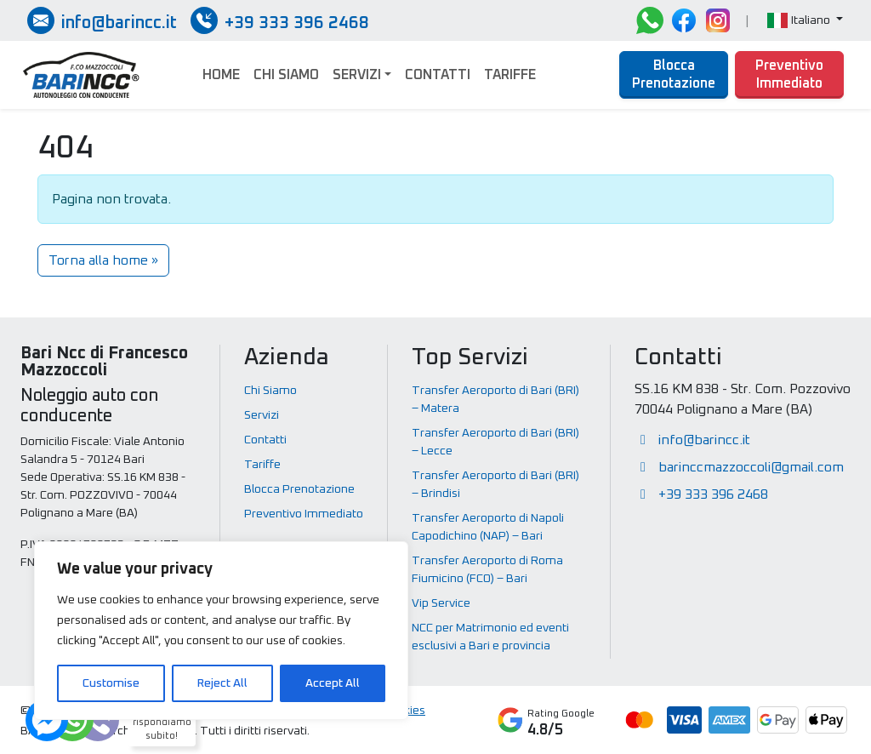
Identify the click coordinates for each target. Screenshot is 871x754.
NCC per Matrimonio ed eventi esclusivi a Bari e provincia (490, 637)
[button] (805, 21)
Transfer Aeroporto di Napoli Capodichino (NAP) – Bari (488, 527)
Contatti (437, 75)
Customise (111, 683)
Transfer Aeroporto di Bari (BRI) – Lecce (495, 442)
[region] (221, 630)
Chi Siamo (286, 75)
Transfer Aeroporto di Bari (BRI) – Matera (495, 399)
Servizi (357, 75)
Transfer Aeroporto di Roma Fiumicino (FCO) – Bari (487, 570)
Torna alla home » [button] (103, 260)
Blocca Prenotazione (673, 74)
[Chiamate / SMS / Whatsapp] (280, 20)
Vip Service (441, 603)
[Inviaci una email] (102, 20)
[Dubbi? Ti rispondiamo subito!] (72, 720)
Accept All (332, 683)
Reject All (222, 683)
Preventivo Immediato (789, 74)
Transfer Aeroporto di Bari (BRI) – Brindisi (495, 485)
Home (221, 75)
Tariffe (510, 75)
